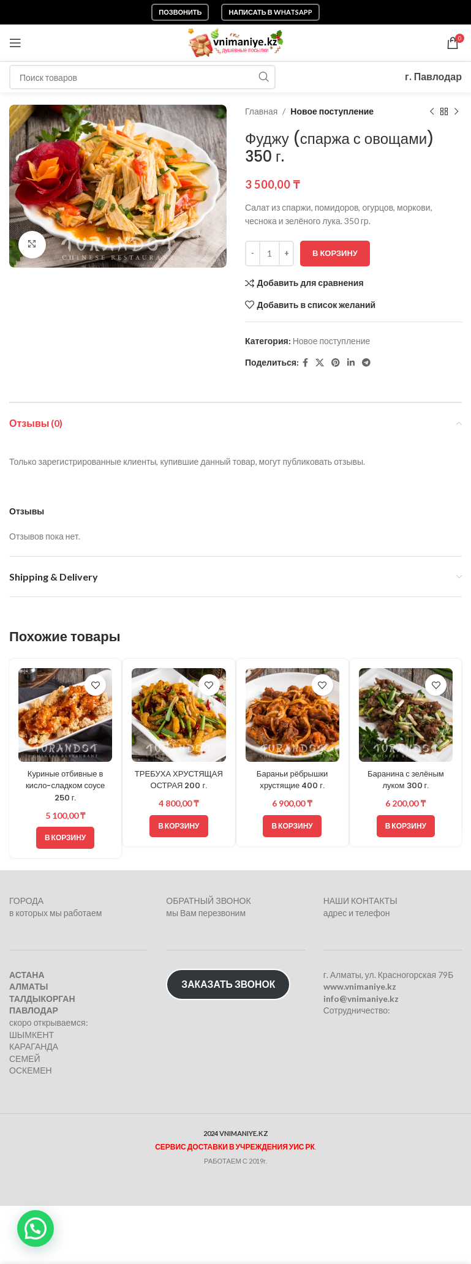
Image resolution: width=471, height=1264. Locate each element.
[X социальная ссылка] (320, 363)
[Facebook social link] (305, 363)
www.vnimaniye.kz (359, 986)
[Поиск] (142, 77)
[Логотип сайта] (235, 42)
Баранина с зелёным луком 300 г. (406, 779)
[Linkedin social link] (351, 363)
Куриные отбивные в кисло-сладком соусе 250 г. (65, 785)
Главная (261, 111)
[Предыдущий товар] (431, 111)
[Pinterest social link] (336, 363)
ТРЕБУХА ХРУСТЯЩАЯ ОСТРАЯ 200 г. (178, 785)
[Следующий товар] (456, 111)
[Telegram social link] (366, 363)
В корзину (335, 253)
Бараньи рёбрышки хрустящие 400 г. (292, 779)
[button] (65, 838)
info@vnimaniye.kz (361, 998)
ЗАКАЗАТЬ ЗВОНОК (228, 984)
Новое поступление (332, 111)
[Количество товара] (269, 253)
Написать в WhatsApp (270, 12)
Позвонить (180, 12)
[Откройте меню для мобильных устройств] (15, 43)
